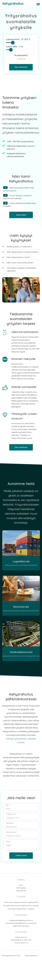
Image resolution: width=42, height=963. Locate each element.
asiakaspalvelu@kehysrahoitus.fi (21, 924)
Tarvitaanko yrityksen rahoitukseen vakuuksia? (22, 269)
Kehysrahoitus (12, 3)
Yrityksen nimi (11, 818)
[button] (38, 4)
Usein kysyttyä (21, 891)
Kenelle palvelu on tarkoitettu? (19, 247)
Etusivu (21, 889)
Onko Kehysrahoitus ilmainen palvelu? (23, 252)
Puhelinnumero (11, 836)
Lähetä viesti (21, 859)
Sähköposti (10, 827)
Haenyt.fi (31, 146)
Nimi (7, 809)
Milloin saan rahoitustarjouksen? (20, 262)
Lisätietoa (30, 912)
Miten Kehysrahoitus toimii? (18, 257)
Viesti (8, 845)
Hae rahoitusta (21, 67)
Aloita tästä (21, 215)
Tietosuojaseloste (31, 959)
